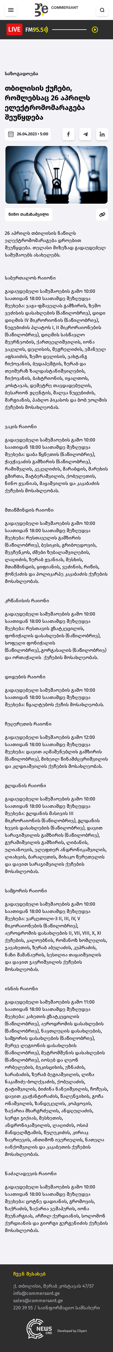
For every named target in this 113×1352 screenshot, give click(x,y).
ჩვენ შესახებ (29, 1274)
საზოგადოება (21, 73)
